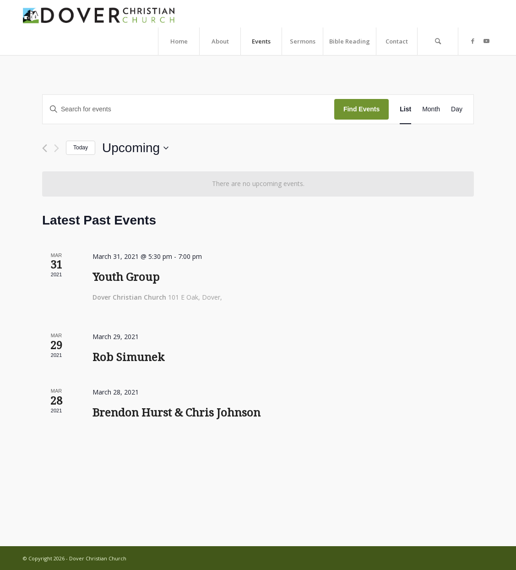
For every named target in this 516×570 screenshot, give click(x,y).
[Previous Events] (44, 148)
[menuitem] (178, 41)
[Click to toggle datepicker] (135, 148)
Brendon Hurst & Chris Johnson (176, 412)
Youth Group (125, 277)
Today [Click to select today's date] (80, 147)
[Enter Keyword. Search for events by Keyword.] (188, 109)
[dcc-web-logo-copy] (99, 13)
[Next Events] (56, 148)
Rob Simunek (128, 357)
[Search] (437, 41)
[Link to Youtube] (486, 41)
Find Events (361, 109)
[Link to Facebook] (472, 41)
